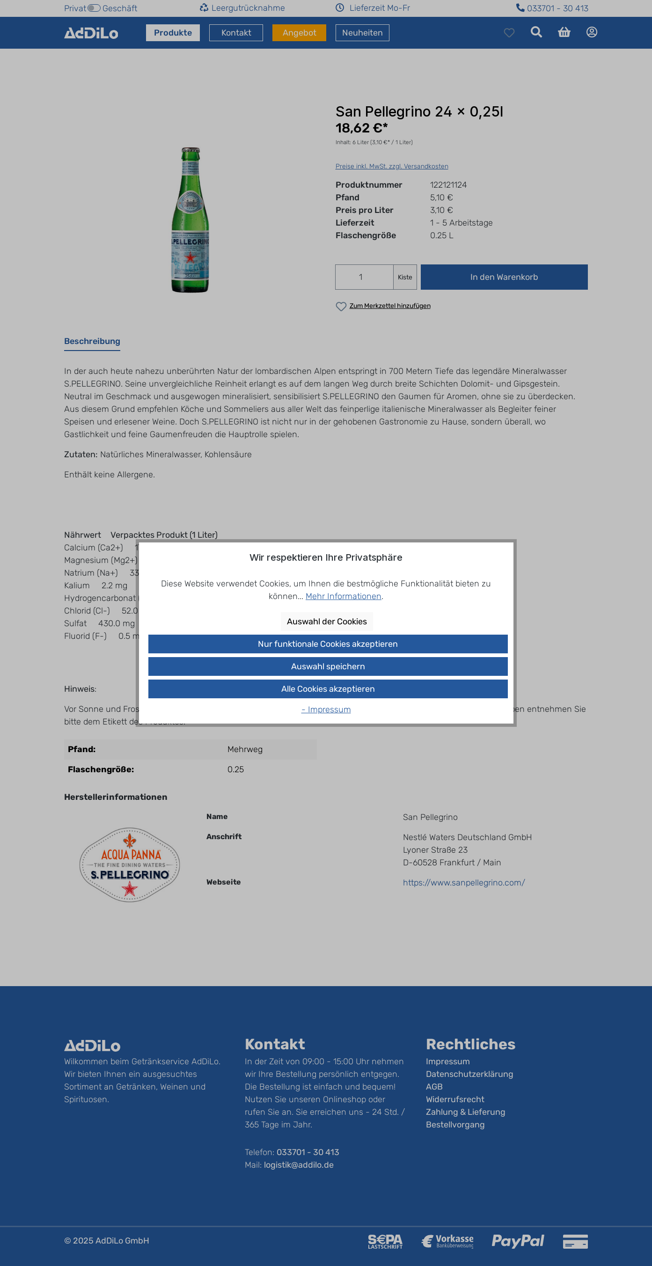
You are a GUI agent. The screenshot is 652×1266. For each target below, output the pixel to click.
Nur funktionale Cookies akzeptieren (328, 644)
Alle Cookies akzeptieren (328, 689)
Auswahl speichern (328, 666)
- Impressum (326, 709)
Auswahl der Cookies (327, 621)
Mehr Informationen (343, 596)
